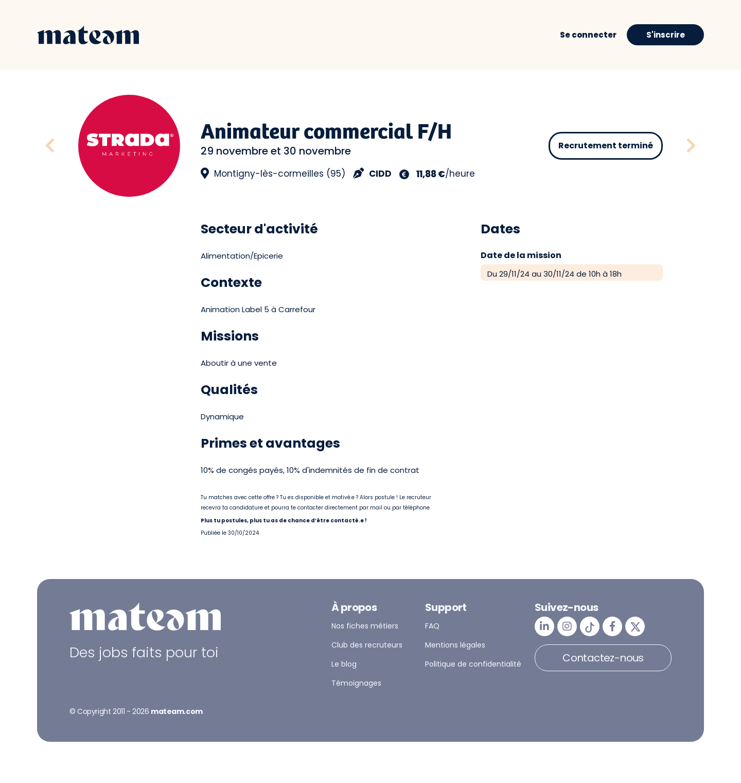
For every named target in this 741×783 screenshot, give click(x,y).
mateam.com (177, 711)
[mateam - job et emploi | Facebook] (612, 626)
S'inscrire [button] (665, 34)
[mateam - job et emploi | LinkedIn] (544, 626)
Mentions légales (455, 645)
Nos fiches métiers (364, 626)
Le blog (344, 664)
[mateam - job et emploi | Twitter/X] (635, 626)
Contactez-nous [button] (603, 658)
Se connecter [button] (588, 34)
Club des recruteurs (366, 645)
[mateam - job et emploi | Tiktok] (589, 626)
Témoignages (356, 683)
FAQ (432, 626)
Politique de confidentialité (473, 664)
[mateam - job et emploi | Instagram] (567, 626)
